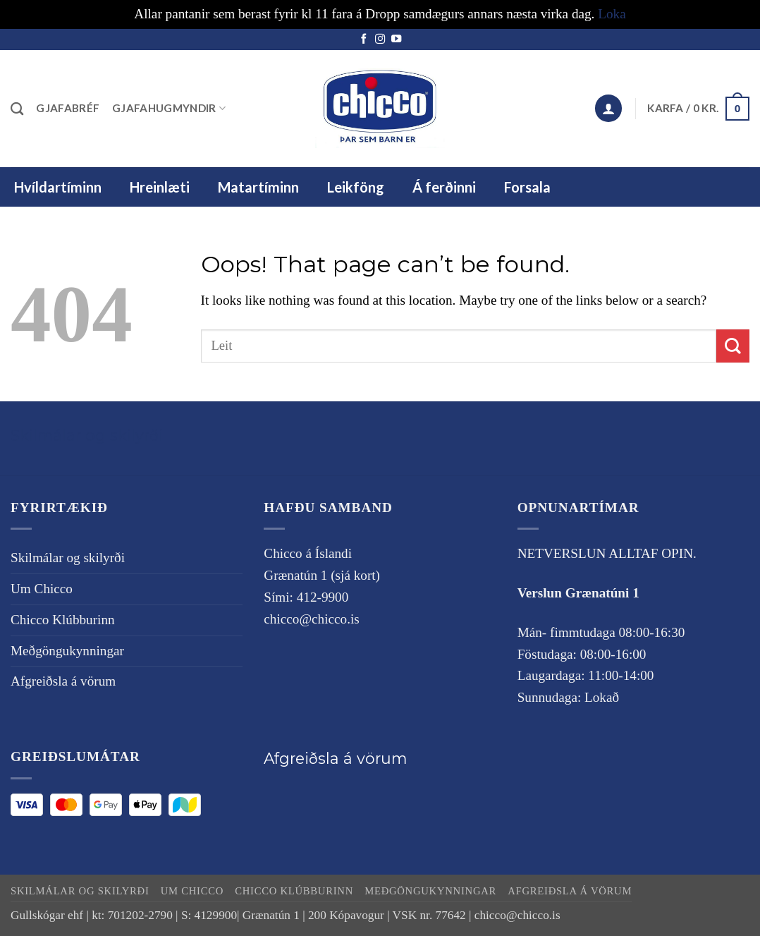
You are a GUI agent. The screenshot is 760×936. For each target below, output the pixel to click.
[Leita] (17, 108)
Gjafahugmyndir (169, 108)
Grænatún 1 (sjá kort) (322, 575)
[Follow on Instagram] (380, 39)
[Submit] (732, 346)
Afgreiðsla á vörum (63, 681)
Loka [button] (611, 13)
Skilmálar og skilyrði (87, 435)
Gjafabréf (67, 108)
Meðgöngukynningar (67, 650)
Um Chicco (42, 588)
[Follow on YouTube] (396, 39)
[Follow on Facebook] (364, 39)
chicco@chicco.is (311, 619)
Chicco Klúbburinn (63, 619)
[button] (608, 108)
